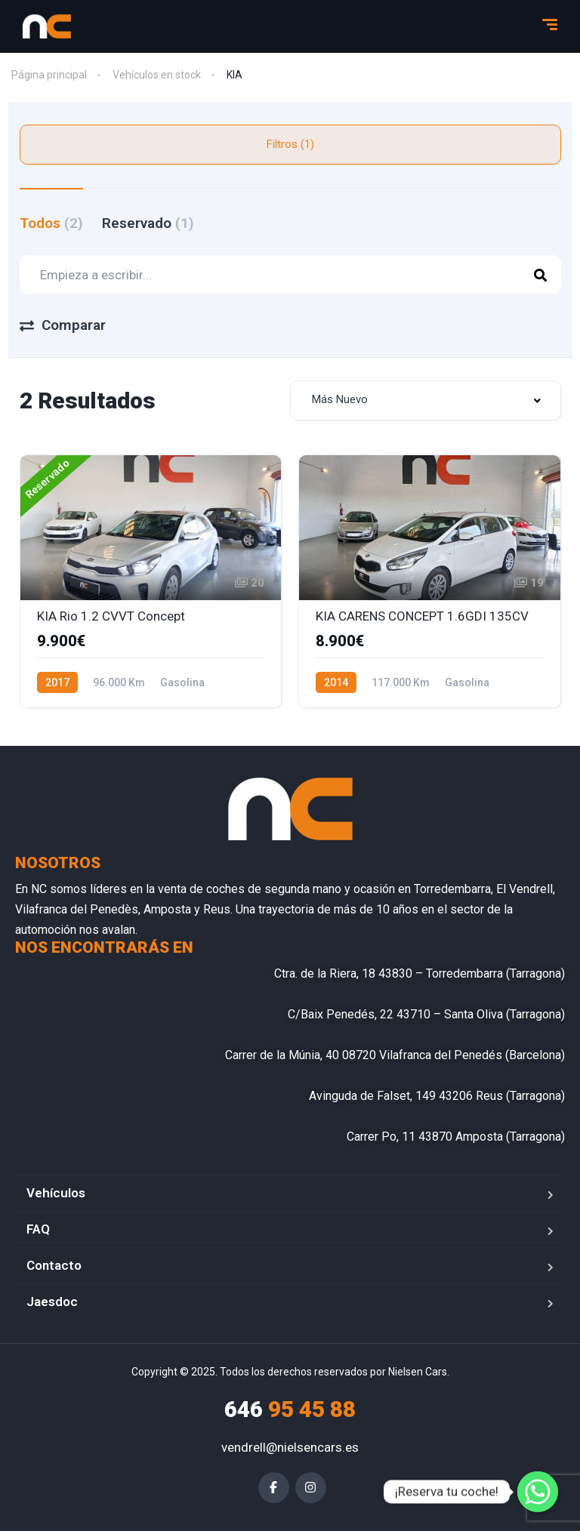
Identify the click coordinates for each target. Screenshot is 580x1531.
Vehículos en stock (157, 75)
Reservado (148, 223)
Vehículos (55, 1192)
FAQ (38, 1229)
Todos (51, 223)
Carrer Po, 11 (381, 1136)
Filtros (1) (290, 144)
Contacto (54, 1265)
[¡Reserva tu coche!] (537, 1491)
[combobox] (425, 400)
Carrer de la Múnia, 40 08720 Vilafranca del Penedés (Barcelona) (395, 1055)
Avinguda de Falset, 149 (372, 1096)
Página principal (49, 75)
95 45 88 (290, 1409)
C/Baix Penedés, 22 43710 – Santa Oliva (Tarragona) (426, 1014)
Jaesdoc (52, 1301)
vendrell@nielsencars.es (290, 1447)
